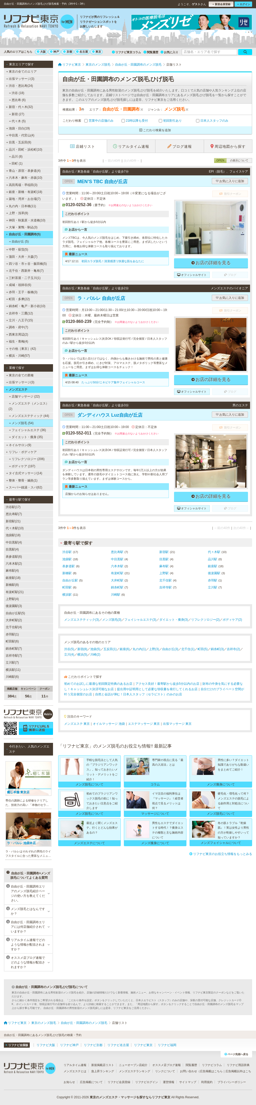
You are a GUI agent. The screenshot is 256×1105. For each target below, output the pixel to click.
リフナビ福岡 (167, 1045)
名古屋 (82, 51)
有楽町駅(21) (15, 592)
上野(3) (154, 649)
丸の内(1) (139, 649)
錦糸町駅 (117, 587)
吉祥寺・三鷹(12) (19, 313)
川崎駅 (115, 594)
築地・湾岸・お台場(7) (23, 199)
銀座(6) (125, 649)
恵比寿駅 (117, 552)
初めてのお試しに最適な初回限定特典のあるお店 (98, 684)
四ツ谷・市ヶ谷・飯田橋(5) (26, 264)
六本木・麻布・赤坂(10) (24, 178)
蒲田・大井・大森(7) (21, 257)
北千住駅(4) (14, 627)
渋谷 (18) (16, 93)
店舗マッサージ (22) (24, 396)
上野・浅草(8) (17, 213)
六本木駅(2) (14, 563)
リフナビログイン (146, 1082)
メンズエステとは (75, 1071)
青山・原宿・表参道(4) (23, 171)
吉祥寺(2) (233, 649)
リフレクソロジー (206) (27, 459)
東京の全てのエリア (21, 71)
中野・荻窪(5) (17, 249)
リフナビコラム (212, 1065)
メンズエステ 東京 (77, 724)
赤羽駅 (212, 580)
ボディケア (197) (22, 466)
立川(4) (69, 654)
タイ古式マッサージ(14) (24, 473)
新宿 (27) (16, 114)
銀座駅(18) (13, 578)
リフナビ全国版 (16, 1045)
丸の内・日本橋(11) (21, 206)
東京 (96, 51)
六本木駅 (117, 566)
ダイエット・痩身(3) (173, 619)
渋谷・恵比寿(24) (19, 86)
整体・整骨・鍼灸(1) (21, 480)
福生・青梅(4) (17, 341)
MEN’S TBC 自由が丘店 (94, 181)
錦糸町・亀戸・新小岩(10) (26, 306)
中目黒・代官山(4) (20, 135)
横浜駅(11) (13, 670)
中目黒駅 (117, 559)
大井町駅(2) (14, 620)
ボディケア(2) (232, 619)
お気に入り (169, 52)
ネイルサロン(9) (18, 445)
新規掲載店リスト (102, 1065)
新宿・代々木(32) (19, 107)
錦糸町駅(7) (14, 648)
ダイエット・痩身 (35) (26, 437)
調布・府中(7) (17, 327)
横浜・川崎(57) (18, 355)
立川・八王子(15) (19, 320)
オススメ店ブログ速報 (166, 1065)
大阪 (41, 51)
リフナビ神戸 (69, 1045)
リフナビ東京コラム (126, 52)
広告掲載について (91, 1082)
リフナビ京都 (93, 1045)
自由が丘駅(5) (15, 613)
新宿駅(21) (13, 521)
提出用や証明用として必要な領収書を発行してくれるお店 (157, 689)
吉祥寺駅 (165, 587)
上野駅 (164, 573)
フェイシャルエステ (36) (27, 430)
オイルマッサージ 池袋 (109, 724)
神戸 (54, 51)
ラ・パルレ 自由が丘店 (93, 298)
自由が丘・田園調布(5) (23, 234)
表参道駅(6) (14, 556)
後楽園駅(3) (14, 606)
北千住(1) (187, 649)
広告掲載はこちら (211, 1071)
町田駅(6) (12, 641)
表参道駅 (68, 566)
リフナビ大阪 (45, 1045)
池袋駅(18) (13, 535)
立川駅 (212, 587)
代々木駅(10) (15, 528)
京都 (67, 51)
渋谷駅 (67, 552)
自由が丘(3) (170, 649)
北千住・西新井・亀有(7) (25, 271)
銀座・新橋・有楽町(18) (24, 192)
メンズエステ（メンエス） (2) (29, 406)
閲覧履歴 (151, 52)
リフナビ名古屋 (118, 1045)
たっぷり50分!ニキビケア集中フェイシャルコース (113, 382)
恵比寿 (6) (17, 100)
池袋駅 (67, 559)
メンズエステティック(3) (81, 619)
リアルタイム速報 (75, 1065)
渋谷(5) (69, 649)
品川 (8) (15, 156)
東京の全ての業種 (20, 375)
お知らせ (69, 1082)
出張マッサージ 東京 (177, 724)
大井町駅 (117, 580)
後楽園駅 (214, 573)
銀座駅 (212, 566)
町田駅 (67, 587)
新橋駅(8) (12, 585)
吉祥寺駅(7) (14, 655)
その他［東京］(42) (21, 349)
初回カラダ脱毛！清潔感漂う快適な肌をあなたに (112, 261)
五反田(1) (110, 649)
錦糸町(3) (217, 649)
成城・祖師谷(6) (18, 285)
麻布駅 (164, 566)
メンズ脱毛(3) (112, 619)
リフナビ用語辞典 (238, 1065)
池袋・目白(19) (18, 128)
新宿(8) (82, 649)
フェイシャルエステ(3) (140, 619)
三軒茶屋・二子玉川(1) (23, 278)
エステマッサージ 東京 (144, 724)
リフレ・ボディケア (21, 452)
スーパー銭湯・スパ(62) (24, 487)
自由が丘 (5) (19, 241)
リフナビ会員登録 (119, 1082)
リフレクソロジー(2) (205, 619)
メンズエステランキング (134, 1071)
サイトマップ (187, 1082)
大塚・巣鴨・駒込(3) (21, 227)
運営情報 (168, 1082)
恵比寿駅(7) (14, 514)
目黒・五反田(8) (18, 142)
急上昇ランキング (102, 1071)
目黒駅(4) (12, 549)
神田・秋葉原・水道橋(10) (26, 220)
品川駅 (212, 559)
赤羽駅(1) (12, 634)
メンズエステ (16, 389)
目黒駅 (164, 559)
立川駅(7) (12, 662)
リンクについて (165, 1071)
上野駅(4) (12, 599)
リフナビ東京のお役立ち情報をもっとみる (220, 854)
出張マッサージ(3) (20, 79)
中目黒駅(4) (14, 542)
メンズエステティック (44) (29, 416)
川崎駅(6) (12, 677)
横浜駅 (67, 594)
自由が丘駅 (70, 580)
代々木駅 (214, 552)
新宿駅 (164, 552)
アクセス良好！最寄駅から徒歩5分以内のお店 (167, 684)
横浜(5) (82, 654)
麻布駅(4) (12, 570)
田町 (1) (15, 163)
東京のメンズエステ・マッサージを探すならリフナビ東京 (130, 1097)
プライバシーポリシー (231, 1082)
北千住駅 (165, 580)
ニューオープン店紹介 (133, 1065)
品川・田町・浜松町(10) (24, 149)
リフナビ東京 (143, 1045)
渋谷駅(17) (13, 507)
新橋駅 (67, 573)
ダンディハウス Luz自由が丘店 (102, 415)
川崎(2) (95, 654)
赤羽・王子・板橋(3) (21, 292)
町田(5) (203, 649)
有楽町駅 (117, 573)
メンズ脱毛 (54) (21, 423)
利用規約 (207, 1082)
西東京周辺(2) (17, 334)
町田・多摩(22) (18, 299)
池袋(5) (95, 649)
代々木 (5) (17, 121)
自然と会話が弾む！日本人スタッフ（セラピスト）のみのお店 (138, 694)
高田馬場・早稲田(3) (21, 185)
